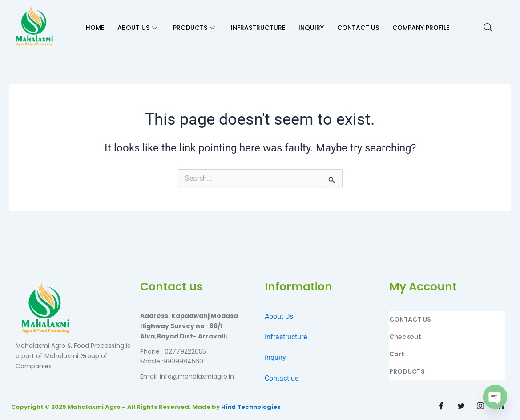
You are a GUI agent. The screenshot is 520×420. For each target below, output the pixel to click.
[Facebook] (441, 406)
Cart (396, 354)
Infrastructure (286, 337)
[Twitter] (461, 406)
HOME (95, 27)
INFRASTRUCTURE (258, 27)
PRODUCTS (194, 27)
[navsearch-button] (488, 28)
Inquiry (275, 357)
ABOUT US (137, 27)
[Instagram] (480, 406)
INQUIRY (311, 27)
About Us (279, 316)
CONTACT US (358, 27)
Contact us (281, 378)
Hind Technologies (251, 407)
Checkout (405, 336)
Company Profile (420, 27)
